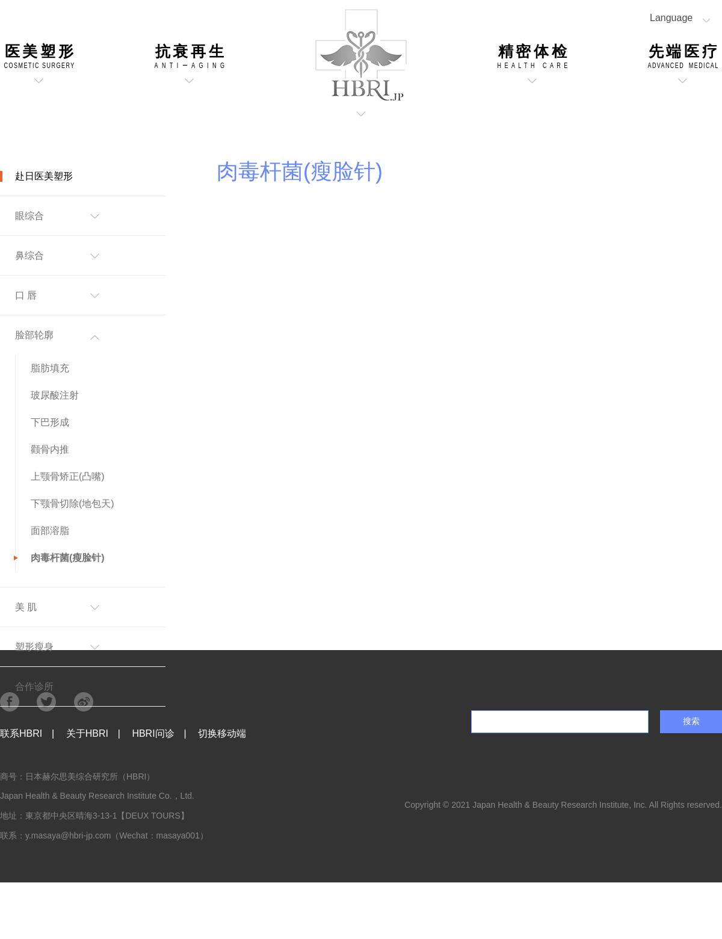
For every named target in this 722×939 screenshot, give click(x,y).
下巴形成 (50, 422)
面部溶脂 (50, 530)
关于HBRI (87, 733)
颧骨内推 (50, 449)
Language (671, 18)
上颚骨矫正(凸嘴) (68, 476)
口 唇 (26, 295)
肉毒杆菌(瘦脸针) (68, 558)
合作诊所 (34, 686)
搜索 (691, 721)
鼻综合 (29, 255)
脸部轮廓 (34, 335)
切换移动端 (222, 733)
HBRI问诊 (153, 733)
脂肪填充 (50, 368)
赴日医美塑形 (44, 176)
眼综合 (29, 216)
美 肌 (26, 607)
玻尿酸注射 (55, 395)
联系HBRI (21, 733)
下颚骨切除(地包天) (72, 503)
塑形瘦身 (34, 647)
